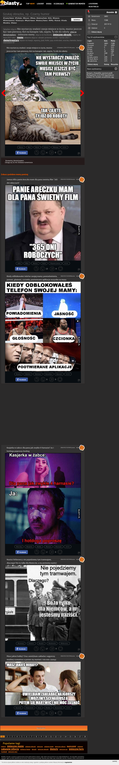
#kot (29, 147)
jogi (112, 77)
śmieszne (40, 746)
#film (27, 263)
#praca (21, 147)
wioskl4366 (106, 77)
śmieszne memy (15, 746)
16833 (106, 16)
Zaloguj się (8, 162)
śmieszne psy (63, 749)
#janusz (35, 263)
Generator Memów (75, 4)
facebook (4, 752)
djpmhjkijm (109, 75)
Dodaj (48, 4)
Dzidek (98, 77)
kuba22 (89, 77)
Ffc (94, 77)
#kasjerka (29, 547)
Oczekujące (59, 4)
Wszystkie (114, 64)
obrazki (34, 749)
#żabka (39, 547)
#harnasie (58, 547)
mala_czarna (93, 57)
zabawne (80, 746)
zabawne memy (49, 746)
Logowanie (93, 4)
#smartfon (48, 374)
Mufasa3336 (91, 75)
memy (20, 37)
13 (61, 737)
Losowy (40, 4)
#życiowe (38, 374)
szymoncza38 (107, 73)
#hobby (48, 708)
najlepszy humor (25, 749)
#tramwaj (21, 643)
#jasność (59, 374)
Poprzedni (4, 87)
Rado (91, 55)
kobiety (3, 746)
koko (90, 47)
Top (30, 4)
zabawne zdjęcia (10, 749)
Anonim (91, 43)
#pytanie (18, 708)
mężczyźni (71, 746)
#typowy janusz (55, 263)
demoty (54, 749)
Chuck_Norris (93, 59)
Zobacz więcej (96, 32)
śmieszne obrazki (62, 34)
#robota (46, 147)
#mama (18, 374)
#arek (44, 263)
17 (80, 737)
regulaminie (68, 762)
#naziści (41, 643)
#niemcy (31, 643)
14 (65, 737)
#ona (39, 708)
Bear (90, 49)
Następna (81, 87)
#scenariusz (58, 708)
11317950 (100, 75)
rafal (90, 51)
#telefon (27, 374)
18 (85, 737)
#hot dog (19, 547)
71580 (106, 20)
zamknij (114, 761)
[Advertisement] (43, 399)
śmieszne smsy (12, 752)
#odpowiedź (29, 708)
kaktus (91, 53)
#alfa (19, 263)
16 (75, 737)
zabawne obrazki (30, 746)
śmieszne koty (76, 749)
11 (51, 737)
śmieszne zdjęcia (60, 746)
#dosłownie (52, 643)
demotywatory (11, 40)
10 (46, 737)
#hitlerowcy (64, 643)
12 (56, 737)
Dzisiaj (106, 64)
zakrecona (93, 61)
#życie (37, 147)
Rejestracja (93, 6)
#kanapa (55, 147)
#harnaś (48, 547)
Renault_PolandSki (94, 73)
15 (70, 737)
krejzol (91, 45)
